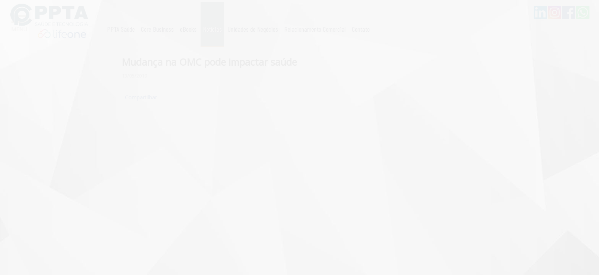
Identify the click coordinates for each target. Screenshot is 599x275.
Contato (361, 29)
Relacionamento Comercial (315, 29)
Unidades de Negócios (253, 29)
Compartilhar (141, 97)
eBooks (188, 29)
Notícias (212, 29)
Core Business (157, 29)
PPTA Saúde (121, 29)
